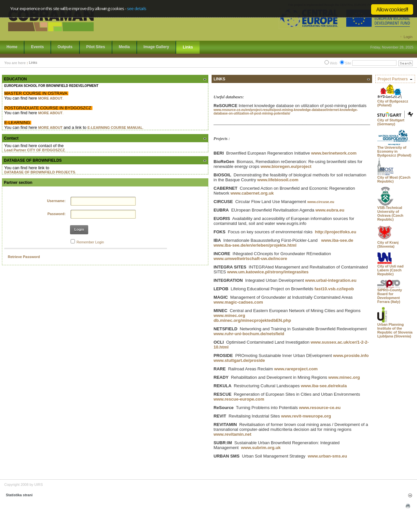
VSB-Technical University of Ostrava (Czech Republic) (390, 213)
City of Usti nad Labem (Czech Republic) (390, 270)
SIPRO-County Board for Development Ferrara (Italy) (389, 296)
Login (408, 37)
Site (348, 63)
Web (333, 63)
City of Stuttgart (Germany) (390, 122)
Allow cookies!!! (392, 9)
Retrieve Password (24, 257)
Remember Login (90, 242)
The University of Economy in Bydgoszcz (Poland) (394, 151)
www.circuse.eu (320, 202)
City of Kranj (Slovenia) (387, 244)
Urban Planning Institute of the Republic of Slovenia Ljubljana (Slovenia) (394, 330)
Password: (57, 214)
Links (33, 63)
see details (136, 8)
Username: (56, 201)
